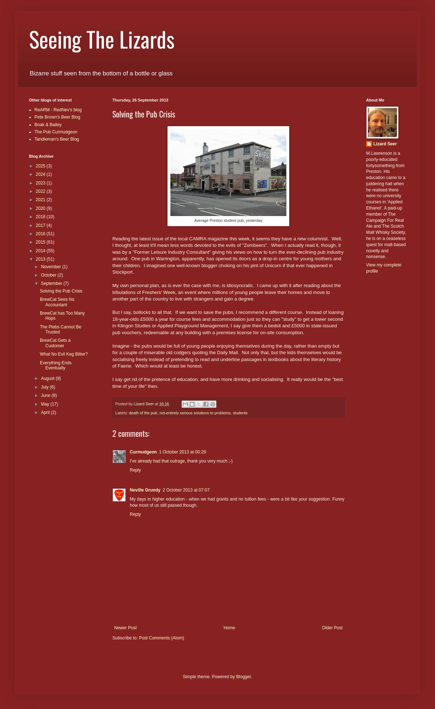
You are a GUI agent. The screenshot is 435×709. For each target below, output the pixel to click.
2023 (41, 183)
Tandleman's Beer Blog (56, 139)
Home (229, 627)
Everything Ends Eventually (55, 365)
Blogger (243, 676)
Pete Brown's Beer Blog (57, 117)
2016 (41, 233)
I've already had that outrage (157, 461)
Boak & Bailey (48, 124)
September (52, 283)
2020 (41, 208)
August (48, 378)
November (51, 266)
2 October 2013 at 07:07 (186, 490)
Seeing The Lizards (101, 38)
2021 (41, 199)
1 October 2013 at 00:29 (182, 452)
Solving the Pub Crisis (61, 291)
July (45, 387)
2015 (41, 242)
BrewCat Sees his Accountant (57, 302)
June (46, 395)
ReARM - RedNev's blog (58, 109)
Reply (135, 470)
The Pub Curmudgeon (55, 131)
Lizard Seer (385, 143)
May (45, 404)
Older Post (332, 627)
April (46, 412)
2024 (41, 174)
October (49, 275)
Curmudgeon (143, 452)
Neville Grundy (145, 490)
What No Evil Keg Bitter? (64, 354)
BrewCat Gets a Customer (55, 343)
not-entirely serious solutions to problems (195, 413)
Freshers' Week (158, 292)
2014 (41, 250)
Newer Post (125, 627)
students (240, 413)
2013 (41, 259)
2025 (41, 166)
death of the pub (143, 413)
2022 (41, 191)
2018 (41, 216)
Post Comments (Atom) (161, 637)
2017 (41, 225)
